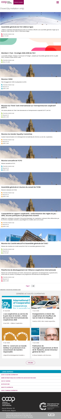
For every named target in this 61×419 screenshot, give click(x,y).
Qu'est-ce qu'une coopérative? (9, 374)
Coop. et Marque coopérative (9, 390)
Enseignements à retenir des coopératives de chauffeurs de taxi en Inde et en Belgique (44, 316)
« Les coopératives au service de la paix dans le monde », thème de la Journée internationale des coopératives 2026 (15, 317)
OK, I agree (51, 414)
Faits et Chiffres (5, 381)
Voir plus (30, 362)
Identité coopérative (7, 387)
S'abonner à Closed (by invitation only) (10, 289)
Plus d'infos (30, 417)
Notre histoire (5, 384)
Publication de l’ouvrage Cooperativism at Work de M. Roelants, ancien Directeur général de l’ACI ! (45, 349)
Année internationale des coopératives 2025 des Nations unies (18, 378)
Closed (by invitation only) (8, 34)
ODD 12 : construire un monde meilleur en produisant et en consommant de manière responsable (14, 349)
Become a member (18, 2)
